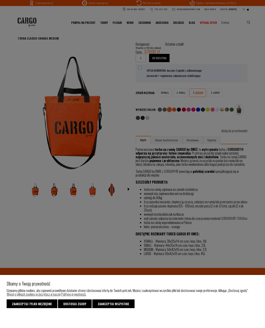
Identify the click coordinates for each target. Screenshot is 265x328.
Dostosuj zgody (74, 303)
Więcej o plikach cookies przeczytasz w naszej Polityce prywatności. (46, 294)
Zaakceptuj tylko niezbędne (32, 303)
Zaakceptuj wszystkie (113, 303)
